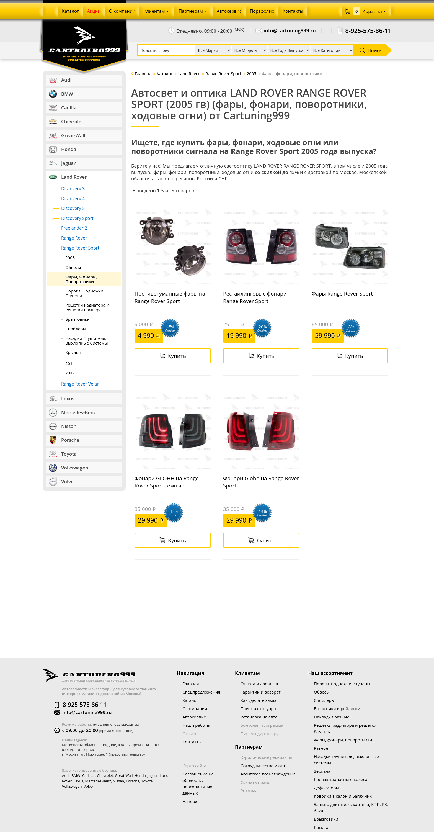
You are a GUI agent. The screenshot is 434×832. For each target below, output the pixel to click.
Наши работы (196, 725)
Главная (190, 683)
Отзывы (190, 733)
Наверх (189, 801)
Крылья (321, 827)
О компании (194, 708)
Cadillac (88, 775)
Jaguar (153, 775)
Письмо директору (259, 733)
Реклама (249, 790)
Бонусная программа (262, 725)
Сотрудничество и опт (263, 765)
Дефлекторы (326, 787)
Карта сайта (194, 765)
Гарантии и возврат (261, 692)
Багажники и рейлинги (337, 708)
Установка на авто (259, 717)
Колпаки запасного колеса (340, 779)
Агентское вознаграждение (268, 774)
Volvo (88, 786)
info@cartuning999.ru (290, 30)
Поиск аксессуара (258, 708)
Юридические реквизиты (266, 757)
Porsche (133, 781)
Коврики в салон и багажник (343, 796)
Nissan (118, 781)
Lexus (78, 781)
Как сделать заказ (258, 700)
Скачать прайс (255, 782)
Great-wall (124, 775)
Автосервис (194, 717)
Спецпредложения (201, 692)
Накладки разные (331, 717)
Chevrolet (105, 775)
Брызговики (326, 819)
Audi (65, 775)
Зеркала (322, 771)
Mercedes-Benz (98, 781)
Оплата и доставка (259, 683)
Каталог (190, 700)
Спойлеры (324, 700)
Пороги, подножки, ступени (342, 683)
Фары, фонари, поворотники (343, 740)
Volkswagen (72, 786)
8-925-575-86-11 (368, 30)
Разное (321, 748)
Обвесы (321, 692)
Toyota (147, 781)
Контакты (192, 741)
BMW (75, 775)
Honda (140, 775)
